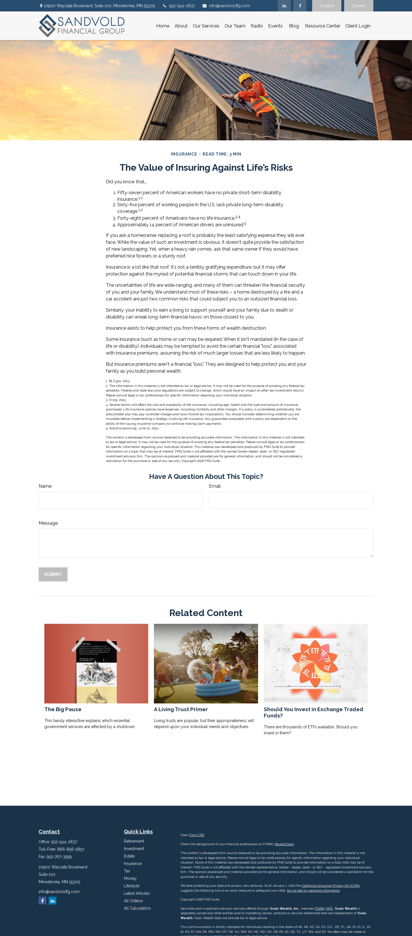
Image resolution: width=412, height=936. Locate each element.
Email (215, 486)
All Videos (133, 900)
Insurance (133, 863)
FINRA (319, 909)
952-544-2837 (178, 5)
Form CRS (196, 835)
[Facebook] (300, 5)
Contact (327, 5)
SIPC (329, 909)
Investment (134, 848)
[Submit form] (53, 574)
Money (130, 878)
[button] (163, 26)
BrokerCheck (284, 844)
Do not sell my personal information (313, 890)
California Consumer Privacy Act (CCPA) (331, 886)
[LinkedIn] (284, 5)
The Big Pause (63, 709)
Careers (359, 5)
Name (45, 486)
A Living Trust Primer (181, 709)
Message (48, 523)
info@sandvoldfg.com (226, 5)
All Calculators (137, 908)
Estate (129, 856)
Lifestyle (131, 886)
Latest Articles (137, 893)
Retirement (134, 841)
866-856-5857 (70, 849)
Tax (127, 871)
